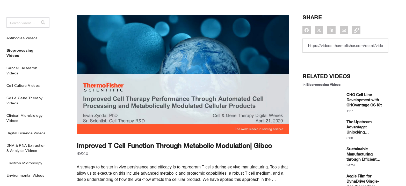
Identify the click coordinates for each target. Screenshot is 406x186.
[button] (43, 35)
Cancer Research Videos (21, 83)
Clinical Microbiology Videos (24, 131)
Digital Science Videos (26, 146)
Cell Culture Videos (23, 98)
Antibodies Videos (22, 51)
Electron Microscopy (24, 176)
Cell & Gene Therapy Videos (24, 113)
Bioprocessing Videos (19, 66)
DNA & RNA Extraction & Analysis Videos (26, 161)
